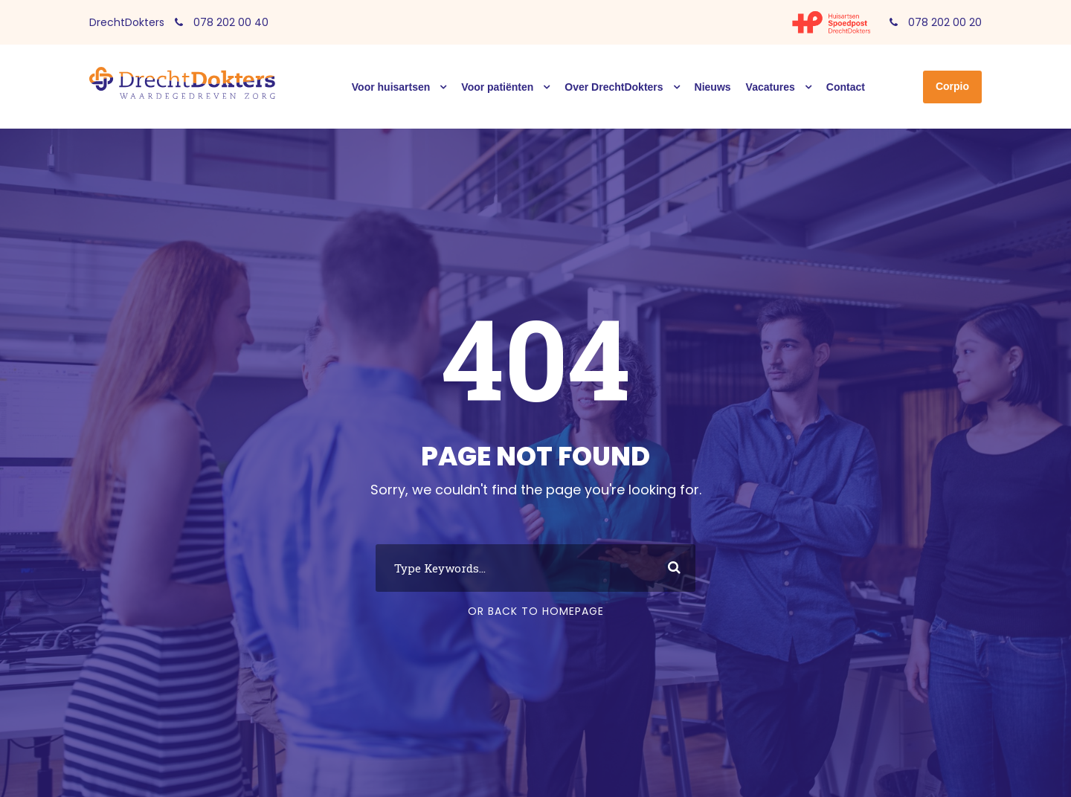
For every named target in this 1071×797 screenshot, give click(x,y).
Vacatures (770, 87)
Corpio (952, 86)
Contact (845, 87)
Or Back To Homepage (536, 611)
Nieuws (713, 87)
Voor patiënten (497, 87)
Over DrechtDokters (614, 87)
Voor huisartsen (391, 87)
